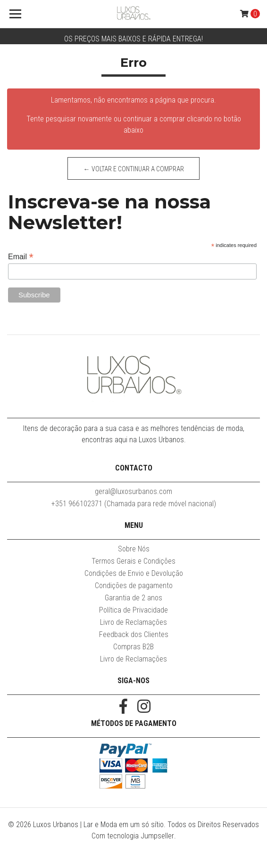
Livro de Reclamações (133, 622)
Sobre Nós (134, 548)
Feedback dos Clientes (133, 634)
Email (20, 256)
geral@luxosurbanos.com (133, 491)
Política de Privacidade (133, 610)
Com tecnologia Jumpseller (133, 835)
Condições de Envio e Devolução (133, 573)
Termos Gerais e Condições (133, 561)
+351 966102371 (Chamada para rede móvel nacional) (133, 503)
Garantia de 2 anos (133, 597)
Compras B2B (133, 646)
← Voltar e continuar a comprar (133, 169)
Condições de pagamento (134, 585)
